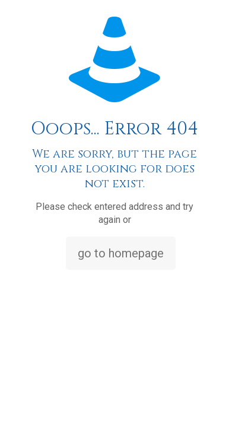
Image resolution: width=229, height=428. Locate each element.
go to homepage (121, 253)
